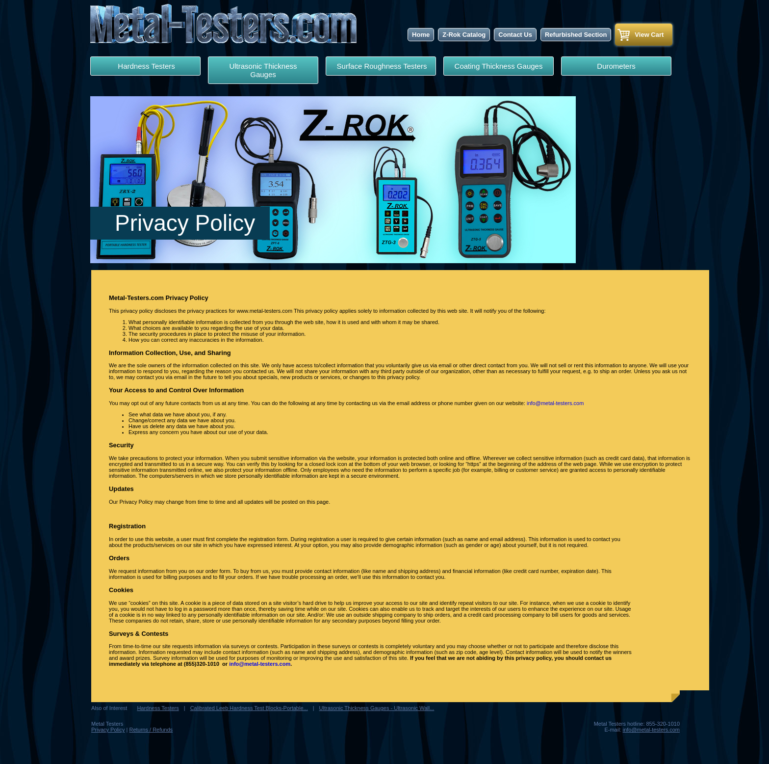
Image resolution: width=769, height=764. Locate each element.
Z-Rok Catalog (464, 34)
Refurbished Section (576, 34)
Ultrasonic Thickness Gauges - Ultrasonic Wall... (377, 708)
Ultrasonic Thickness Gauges (263, 70)
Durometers (616, 66)
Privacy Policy (108, 730)
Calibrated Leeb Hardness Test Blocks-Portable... (249, 708)
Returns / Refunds (151, 730)
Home (421, 34)
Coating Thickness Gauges (499, 66)
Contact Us (515, 34)
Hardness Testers (145, 66)
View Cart (649, 34)
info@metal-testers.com (555, 403)
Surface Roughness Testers (380, 66)
